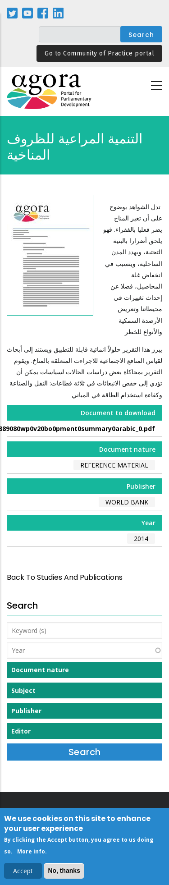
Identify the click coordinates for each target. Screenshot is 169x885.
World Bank (126, 502)
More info (31, 853)
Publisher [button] (26, 710)
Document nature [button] (40, 669)
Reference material (114, 465)
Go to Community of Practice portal (99, 53)
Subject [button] (23, 690)
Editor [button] (21, 731)
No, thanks (64, 872)
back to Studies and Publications (65, 577)
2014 (141, 538)
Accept (23, 872)
